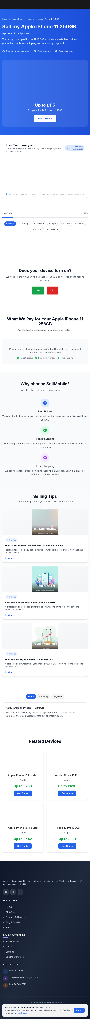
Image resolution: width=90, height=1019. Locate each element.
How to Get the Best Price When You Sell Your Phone (34, 545)
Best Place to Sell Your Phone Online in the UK (30, 602)
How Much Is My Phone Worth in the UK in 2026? (31, 659)
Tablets (8, 946)
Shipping (43, 696)
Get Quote (22, 793)
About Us (9, 912)
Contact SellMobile (14, 917)
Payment (57, 696)
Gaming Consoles (13, 956)
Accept (79, 1010)
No (52, 290)
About (31, 696)
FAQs (7, 927)
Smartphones (18, 19)
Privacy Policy (20, 1013)
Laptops (8, 951)
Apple (31, 19)
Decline (66, 1010)
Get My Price (45, 118)
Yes (38, 290)
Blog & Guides (11, 922)
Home (5, 19)
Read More (11, 558)
